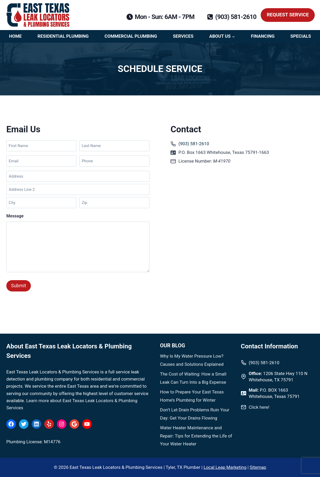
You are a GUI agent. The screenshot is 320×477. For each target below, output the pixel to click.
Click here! (259, 407)
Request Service (288, 15)
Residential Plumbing (63, 36)
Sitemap (258, 467)
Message (14, 215)
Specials (300, 36)
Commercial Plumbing (130, 36)
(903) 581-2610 (193, 143)
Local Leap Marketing (224, 467)
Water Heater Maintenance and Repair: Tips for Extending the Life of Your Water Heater (196, 435)
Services (183, 36)
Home (15, 36)
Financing (263, 36)
